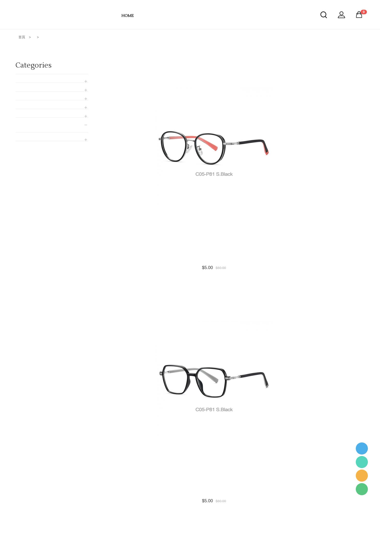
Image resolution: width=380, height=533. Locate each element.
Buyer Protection (179, 514)
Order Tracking (178, 522)
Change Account (179, 506)
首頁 (21, 37)
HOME (127, 15)
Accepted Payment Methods (188, 490)
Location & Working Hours (186, 498)
